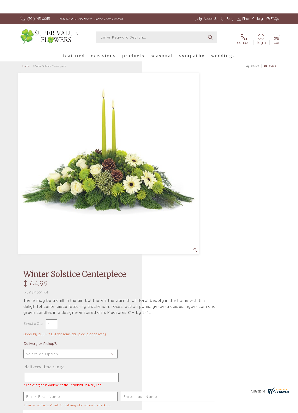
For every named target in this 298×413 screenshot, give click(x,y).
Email (270, 63)
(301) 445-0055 (38, 19)
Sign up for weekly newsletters (201, 280)
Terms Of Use (188, 409)
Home (26, 63)
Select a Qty (158, 129)
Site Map (268, 409)
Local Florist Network (242, 409)
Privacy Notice (213, 409)
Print (252, 63)
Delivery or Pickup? (165, 149)
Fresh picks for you (112, 282)
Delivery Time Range (169, 172)
